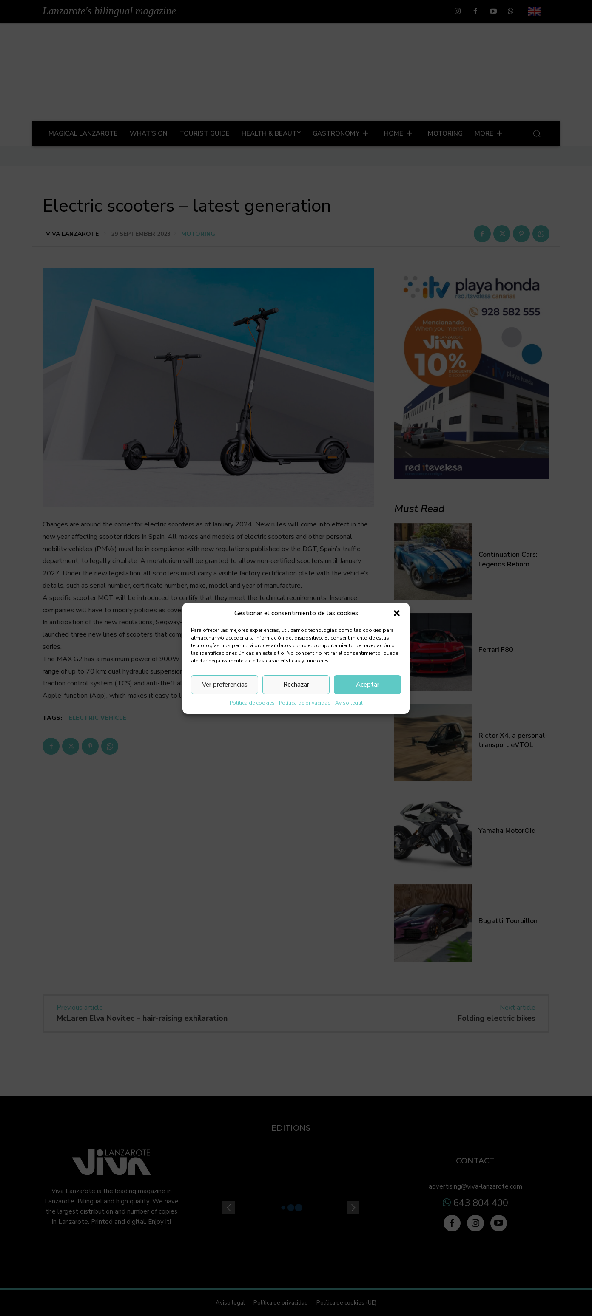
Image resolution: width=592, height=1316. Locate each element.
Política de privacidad (305, 702)
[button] (397, 613)
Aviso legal (349, 702)
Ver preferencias (225, 684)
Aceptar (367, 684)
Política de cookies (252, 702)
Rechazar (296, 684)
